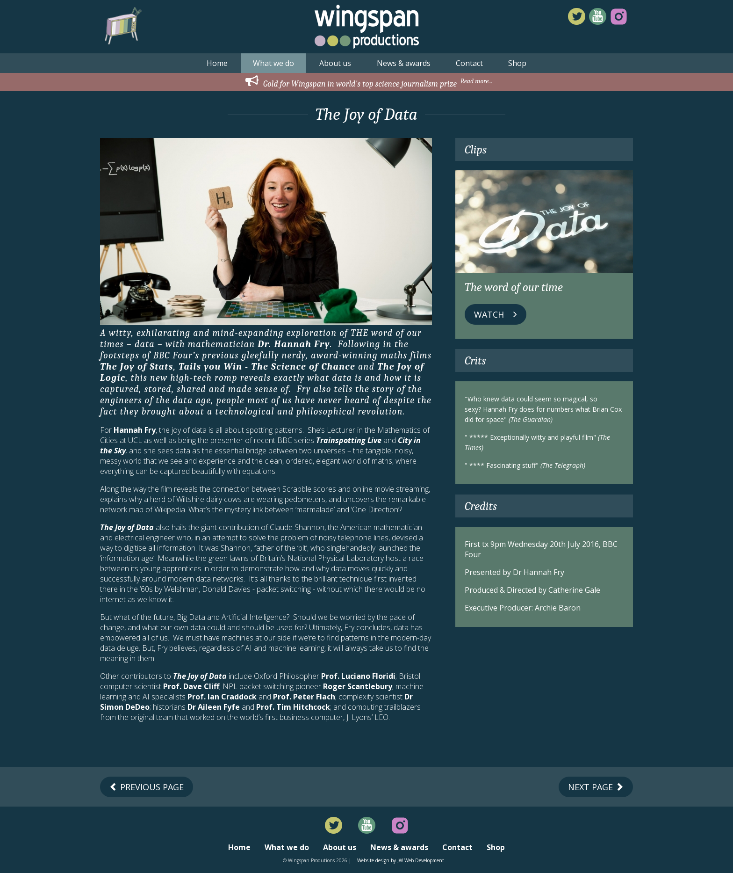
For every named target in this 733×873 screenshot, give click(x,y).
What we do (273, 63)
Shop (517, 63)
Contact (469, 63)
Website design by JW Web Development (400, 860)
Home (217, 63)
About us (335, 63)
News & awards (404, 63)
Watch (495, 314)
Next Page (596, 787)
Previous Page (146, 787)
